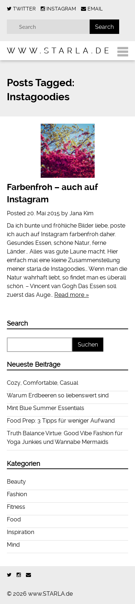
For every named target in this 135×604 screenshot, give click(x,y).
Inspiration (20, 532)
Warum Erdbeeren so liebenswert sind (58, 395)
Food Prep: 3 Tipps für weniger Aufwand (61, 420)
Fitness (16, 506)
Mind (13, 544)
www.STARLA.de (59, 50)
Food (14, 519)
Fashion (17, 494)
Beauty (16, 481)
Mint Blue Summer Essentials (45, 408)
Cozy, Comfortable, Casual (42, 382)
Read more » (71, 294)
